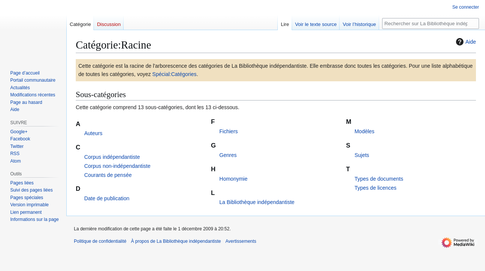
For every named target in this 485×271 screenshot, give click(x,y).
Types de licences (375, 188)
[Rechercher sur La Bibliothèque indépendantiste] (430, 23)
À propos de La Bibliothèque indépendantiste (176, 241)
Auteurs (93, 133)
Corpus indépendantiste (112, 157)
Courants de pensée (108, 175)
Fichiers (228, 131)
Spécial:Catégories (174, 74)
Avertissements (240, 241)
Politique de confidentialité (100, 241)
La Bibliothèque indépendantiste (256, 202)
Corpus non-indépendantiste (117, 166)
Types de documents (379, 179)
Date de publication (106, 198)
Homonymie (233, 179)
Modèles (365, 131)
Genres (228, 155)
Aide (465, 42)
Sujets (362, 155)
